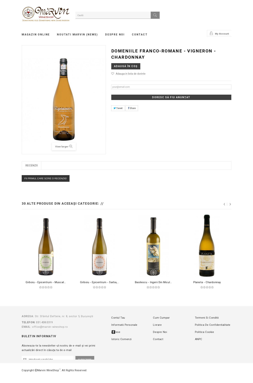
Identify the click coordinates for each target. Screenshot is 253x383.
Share (132, 108)
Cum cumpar (161, 317)
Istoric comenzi (121, 339)
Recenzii (31, 165)
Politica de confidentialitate (212, 324)
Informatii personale (124, 324)
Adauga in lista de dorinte (130, 73)
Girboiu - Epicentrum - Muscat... (46, 282)
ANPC (198, 339)
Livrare (157, 324)
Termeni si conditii (207, 317)
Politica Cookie (204, 332)
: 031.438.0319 (61, 322)
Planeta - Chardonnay (207, 282)
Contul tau (118, 317)
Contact (158, 339)
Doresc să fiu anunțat (171, 97)
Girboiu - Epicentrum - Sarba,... (99, 282)
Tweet (118, 108)
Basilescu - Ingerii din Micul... (153, 282)
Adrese (115, 332)
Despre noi (160, 332)
